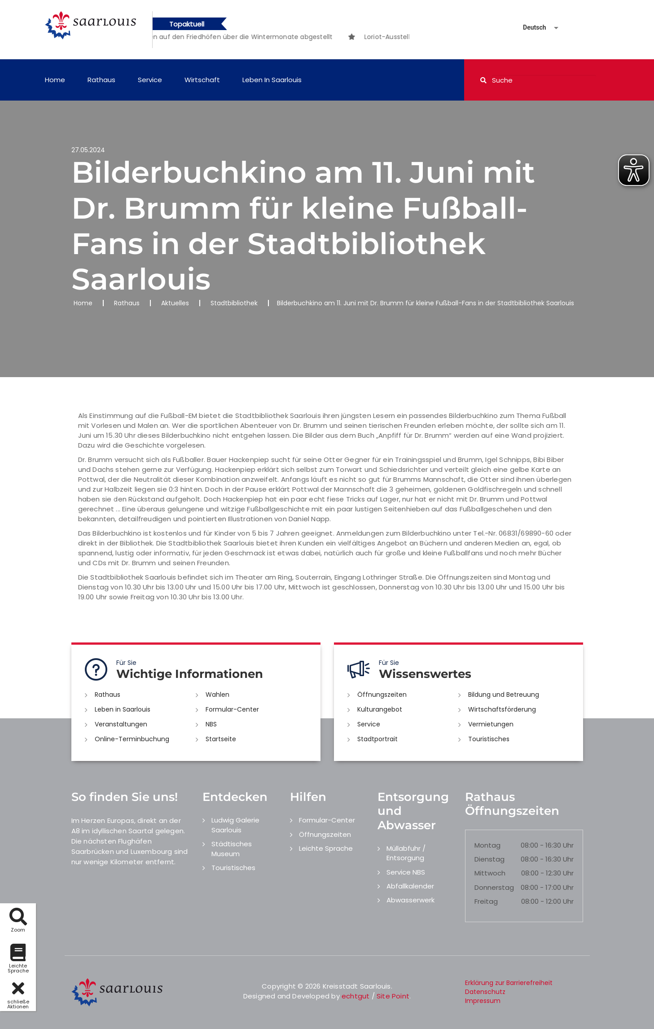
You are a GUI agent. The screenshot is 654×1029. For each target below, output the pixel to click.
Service (150, 79)
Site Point (393, 996)
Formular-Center (232, 709)
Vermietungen (491, 724)
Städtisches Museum (231, 848)
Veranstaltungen (121, 724)
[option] (223, 37)
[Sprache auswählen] (530, 28)
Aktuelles (175, 303)
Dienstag (489, 859)
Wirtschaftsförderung (502, 709)
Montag (487, 845)
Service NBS (405, 872)
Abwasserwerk (410, 900)
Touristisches (488, 738)
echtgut (355, 996)
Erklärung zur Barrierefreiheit (509, 982)
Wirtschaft (202, 79)
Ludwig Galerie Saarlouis (235, 824)
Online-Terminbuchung (132, 738)
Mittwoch (489, 873)
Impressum (482, 1000)
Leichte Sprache (326, 848)
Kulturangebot (379, 709)
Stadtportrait (377, 738)
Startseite (221, 738)
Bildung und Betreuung (503, 694)
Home (55, 79)
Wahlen (217, 694)
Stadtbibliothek (234, 303)
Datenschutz (485, 991)
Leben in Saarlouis (272, 79)
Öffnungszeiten (382, 694)
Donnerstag (494, 887)
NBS (211, 724)
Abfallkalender (410, 886)
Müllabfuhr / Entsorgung (406, 853)
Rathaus (101, 79)
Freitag (486, 901)
